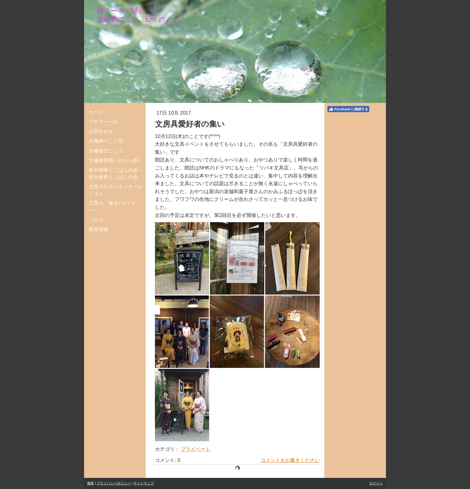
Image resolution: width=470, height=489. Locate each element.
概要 (90, 483)
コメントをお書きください (290, 460)
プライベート (195, 449)
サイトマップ (143, 483)
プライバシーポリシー (114, 483)
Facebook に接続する (348, 109)
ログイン (376, 483)
